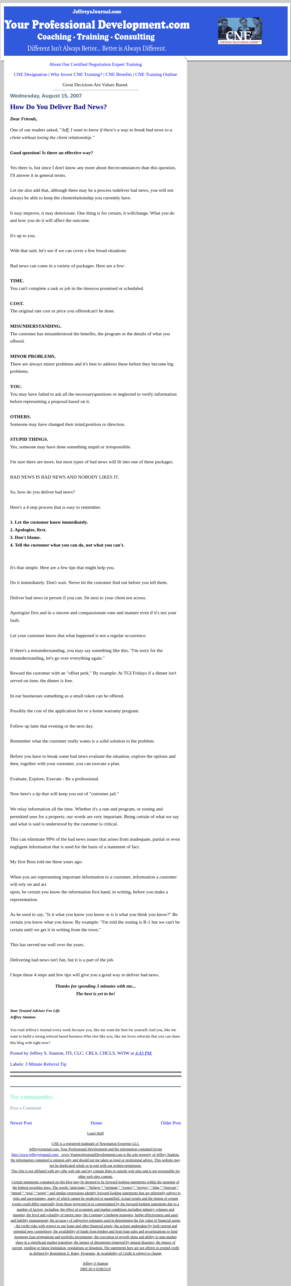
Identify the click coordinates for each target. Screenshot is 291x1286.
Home (96, 1122)
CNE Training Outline (156, 74)
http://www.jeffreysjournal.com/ (35, 1154)
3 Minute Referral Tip (45, 1064)
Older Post (171, 1122)
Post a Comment (25, 1107)
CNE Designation (30, 74)
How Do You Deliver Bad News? (58, 107)
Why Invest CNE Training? (76, 74)
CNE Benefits (119, 74)
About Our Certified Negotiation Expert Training (95, 64)
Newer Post (21, 1122)
